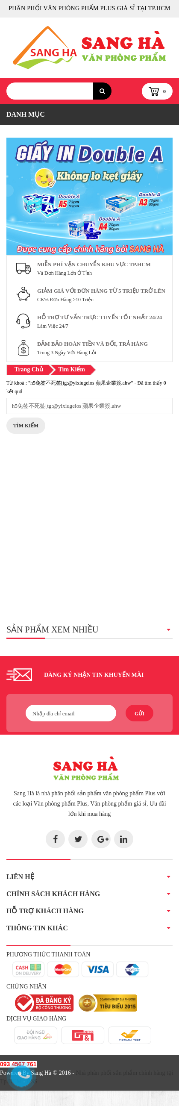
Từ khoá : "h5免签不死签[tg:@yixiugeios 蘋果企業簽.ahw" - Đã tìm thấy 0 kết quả (86, 387)
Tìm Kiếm (25, 426)
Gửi (139, 714)
